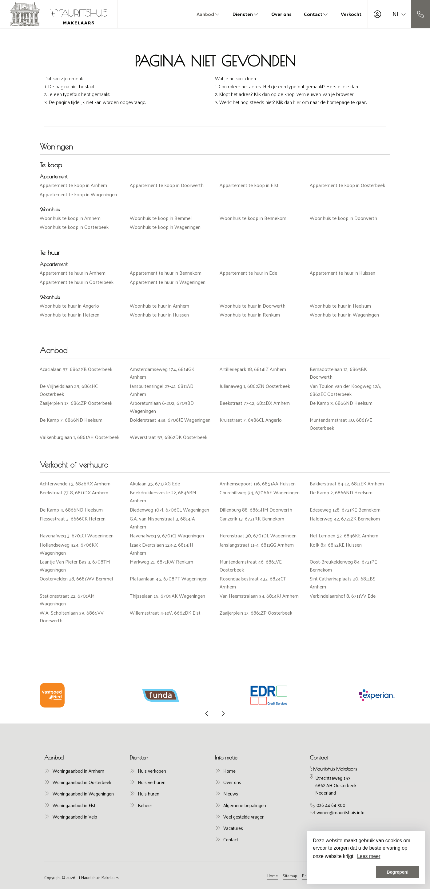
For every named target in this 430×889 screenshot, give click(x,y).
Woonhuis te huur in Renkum (250, 314)
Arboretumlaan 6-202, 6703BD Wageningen (162, 406)
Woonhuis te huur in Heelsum (340, 305)
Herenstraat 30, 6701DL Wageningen (258, 535)
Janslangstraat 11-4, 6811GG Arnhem (257, 544)
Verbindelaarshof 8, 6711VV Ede (343, 595)
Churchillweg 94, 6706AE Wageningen (260, 492)
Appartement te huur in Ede (248, 272)
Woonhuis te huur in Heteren (69, 314)
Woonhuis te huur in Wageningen (344, 314)
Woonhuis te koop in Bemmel (161, 217)
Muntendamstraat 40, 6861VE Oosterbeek (341, 423)
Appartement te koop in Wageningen (78, 194)
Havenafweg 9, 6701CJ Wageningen (167, 535)
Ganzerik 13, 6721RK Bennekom (252, 518)
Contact (316, 14)
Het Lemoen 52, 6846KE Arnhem (344, 535)
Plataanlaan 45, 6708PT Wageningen (169, 578)
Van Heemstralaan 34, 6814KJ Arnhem (259, 595)
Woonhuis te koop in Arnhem (70, 217)
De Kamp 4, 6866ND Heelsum (71, 509)
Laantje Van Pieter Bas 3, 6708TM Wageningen (75, 565)
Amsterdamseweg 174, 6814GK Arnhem (162, 373)
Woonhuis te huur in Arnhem (159, 305)
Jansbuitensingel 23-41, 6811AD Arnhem (161, 389)
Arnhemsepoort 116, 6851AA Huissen (258, 483)
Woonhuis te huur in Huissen (159, 314)
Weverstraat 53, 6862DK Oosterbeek (168, 437)
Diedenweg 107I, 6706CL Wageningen (169, 509)
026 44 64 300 (331, 805)
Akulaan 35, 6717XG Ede (155, 483)
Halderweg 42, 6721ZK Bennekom (345, 518)
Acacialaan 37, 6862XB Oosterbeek (76, 369)
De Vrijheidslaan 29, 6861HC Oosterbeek (69, 389)
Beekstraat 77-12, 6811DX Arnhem (255, 402)
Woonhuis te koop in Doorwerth (343, 217)
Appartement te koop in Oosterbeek (347, 185)
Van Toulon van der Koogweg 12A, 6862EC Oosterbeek (345, 389)
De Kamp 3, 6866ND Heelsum (341, 402)
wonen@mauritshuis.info (340, 812)
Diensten (246, 14)
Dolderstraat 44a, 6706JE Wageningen (170, 419)
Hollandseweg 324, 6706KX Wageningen (69, 548)
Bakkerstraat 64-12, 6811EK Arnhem (347, 483)
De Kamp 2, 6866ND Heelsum (341, 492)
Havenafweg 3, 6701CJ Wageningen (76, 535)
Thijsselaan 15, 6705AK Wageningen (167, 595)
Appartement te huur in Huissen (342, 272)
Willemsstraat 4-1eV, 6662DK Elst (165, 612)
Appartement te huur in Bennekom (165, 272)
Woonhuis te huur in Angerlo (69, 305)
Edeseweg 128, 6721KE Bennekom (345, 509)
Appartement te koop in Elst (249, 185)
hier (297, 102)
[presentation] (207, 714)
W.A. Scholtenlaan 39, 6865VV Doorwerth (72, 616)
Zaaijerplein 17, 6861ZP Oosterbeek (76, 402)
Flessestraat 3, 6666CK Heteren (73, 518)
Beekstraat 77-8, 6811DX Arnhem (74, 492)
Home (272, 875)
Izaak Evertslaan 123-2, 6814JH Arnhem (161, 548)
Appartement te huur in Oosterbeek (76, 281)
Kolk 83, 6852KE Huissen (336, 544)
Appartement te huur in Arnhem (73, 272)
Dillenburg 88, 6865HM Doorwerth (256, 509)
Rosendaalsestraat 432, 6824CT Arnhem (253, 582)
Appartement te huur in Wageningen (167, 281)
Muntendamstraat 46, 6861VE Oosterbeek (251, 565)
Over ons (281, 14)
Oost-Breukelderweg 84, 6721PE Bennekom (343, 565)
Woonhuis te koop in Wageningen (165, 226)
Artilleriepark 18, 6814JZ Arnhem (253, 369)
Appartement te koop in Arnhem (73, 185)
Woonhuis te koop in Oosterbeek (74, 226)
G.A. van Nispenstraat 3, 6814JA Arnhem (162, 522)
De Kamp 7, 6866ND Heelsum (71, 419)
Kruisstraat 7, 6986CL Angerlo (251, 419)
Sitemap (290, 875)
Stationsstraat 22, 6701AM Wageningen (67, 599)
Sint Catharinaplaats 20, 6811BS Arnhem (343, 582)
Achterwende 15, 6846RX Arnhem (75, 483)
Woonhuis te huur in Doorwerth (252, 305)
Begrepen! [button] (397, 872)
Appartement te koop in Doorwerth (167, 185)
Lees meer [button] (368, 856)
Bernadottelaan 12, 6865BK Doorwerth (338, 373)
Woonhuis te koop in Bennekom (253, 217)
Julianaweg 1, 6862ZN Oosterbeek (255, 385)
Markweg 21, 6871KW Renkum (161, 561)
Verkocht (351, 14)
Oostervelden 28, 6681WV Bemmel (76, 578)
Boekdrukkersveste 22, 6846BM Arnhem (163, 496)
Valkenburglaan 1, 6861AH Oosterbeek (79, 437)
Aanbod (208, 14)
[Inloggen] (377, 14)
